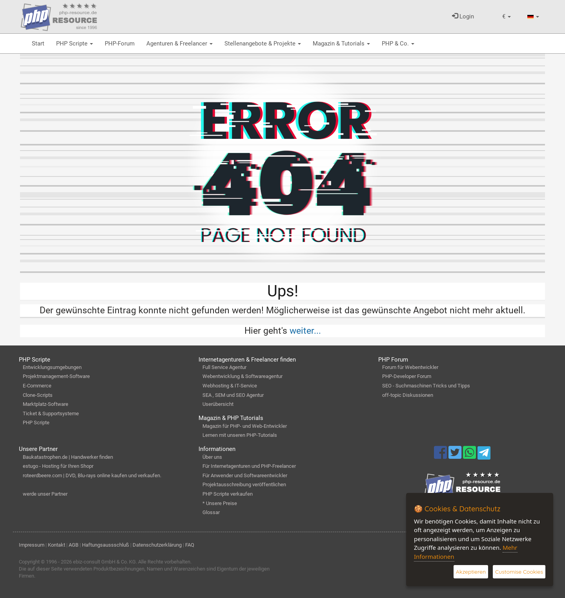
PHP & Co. (398, 43)
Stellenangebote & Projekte (262, 43)
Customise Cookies (519, 571)
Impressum (31, 545)
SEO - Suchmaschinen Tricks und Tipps (426, 386)
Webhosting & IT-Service (229, 386)
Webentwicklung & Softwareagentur (242, 376)
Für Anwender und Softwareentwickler (244, 475)
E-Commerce (37, 386)
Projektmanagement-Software (56, 376)
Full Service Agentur (224, 367)
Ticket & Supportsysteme (51, 413)
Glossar (211, 512)
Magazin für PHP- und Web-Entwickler (244, 426)
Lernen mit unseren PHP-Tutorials (239, 435)
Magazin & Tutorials (341, 43)
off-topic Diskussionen (407, 395)
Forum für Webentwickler (410, 367)
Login (463, 16)
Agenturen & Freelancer (179, 43)
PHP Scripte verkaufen (227, 494)
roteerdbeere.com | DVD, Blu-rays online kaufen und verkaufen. (92, 475)
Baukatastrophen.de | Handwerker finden (68, 457)
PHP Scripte (74, 43)
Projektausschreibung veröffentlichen (244, 484)
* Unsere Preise (219, 503)
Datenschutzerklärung (157, 545)
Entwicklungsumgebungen (52, 367)
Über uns (212, 457)
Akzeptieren (471, 571)
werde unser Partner (45, 494)
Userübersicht (217, 404)
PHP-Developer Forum (406, 376)
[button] (506, 16)
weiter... (305, 330)
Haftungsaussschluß (105, 545)
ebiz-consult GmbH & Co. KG (104, 562)
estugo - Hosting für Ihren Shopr (58, 466)
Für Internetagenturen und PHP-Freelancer (249, 466)
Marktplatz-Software (45, 404)
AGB (73, 545)
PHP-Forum (120, 43)
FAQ (189, 545)
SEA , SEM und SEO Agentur (233, 395)
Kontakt (56, 545)
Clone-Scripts (38, 395)
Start (38, 43)
